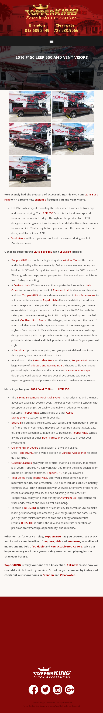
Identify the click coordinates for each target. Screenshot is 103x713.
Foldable (38, 546)
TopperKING (19, 260)
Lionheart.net (74, 706)
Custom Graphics (21, 462)
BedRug (16, 422)
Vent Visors (18, 238)
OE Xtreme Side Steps (76, 370)
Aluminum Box (68, 497)
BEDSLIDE (30, 507)
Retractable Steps (44, 360)
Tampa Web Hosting (58, 706)
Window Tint (70, 260)
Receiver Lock (61, 290)
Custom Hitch (22, 285)
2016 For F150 (43, 251)
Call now (72, 565)
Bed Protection (51, 437)
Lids (58, 541)
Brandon (48, 575)
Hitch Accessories (84, 295)
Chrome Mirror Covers (24, 447)
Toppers (48, 541)
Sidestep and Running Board (47, 365)
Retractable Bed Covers (66, 546)
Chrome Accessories (74, 452)
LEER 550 (40, 199)
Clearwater (67, 575)
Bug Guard (20, 350)
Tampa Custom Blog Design (34, 706)
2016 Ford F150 (41, 389)
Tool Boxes (18, 477)
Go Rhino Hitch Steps (33, 320)
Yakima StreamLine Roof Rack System (39, 397)
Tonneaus (73, 541)
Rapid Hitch (50, 300)
